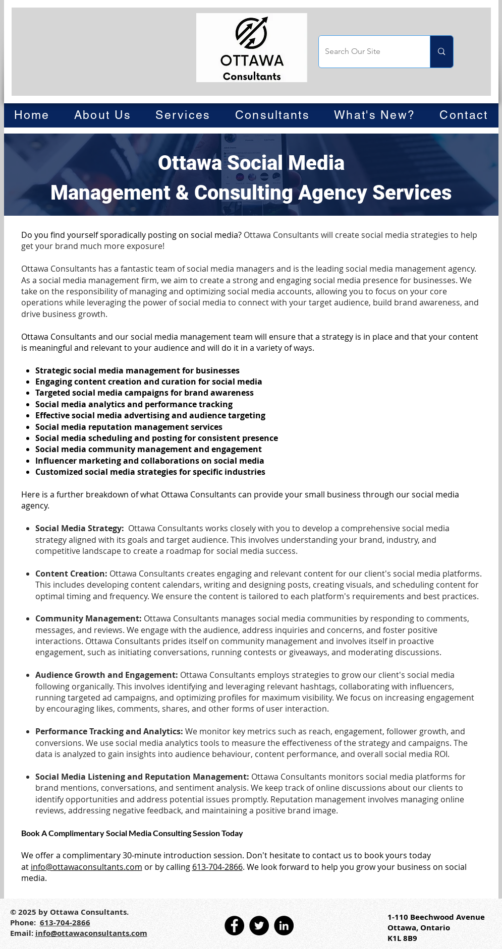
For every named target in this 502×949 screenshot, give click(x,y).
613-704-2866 (217, 866)
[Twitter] (259, 925)
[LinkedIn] (284, 925)
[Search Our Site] (367, 52)
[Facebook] (234, 925)
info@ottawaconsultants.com (86, 866)
